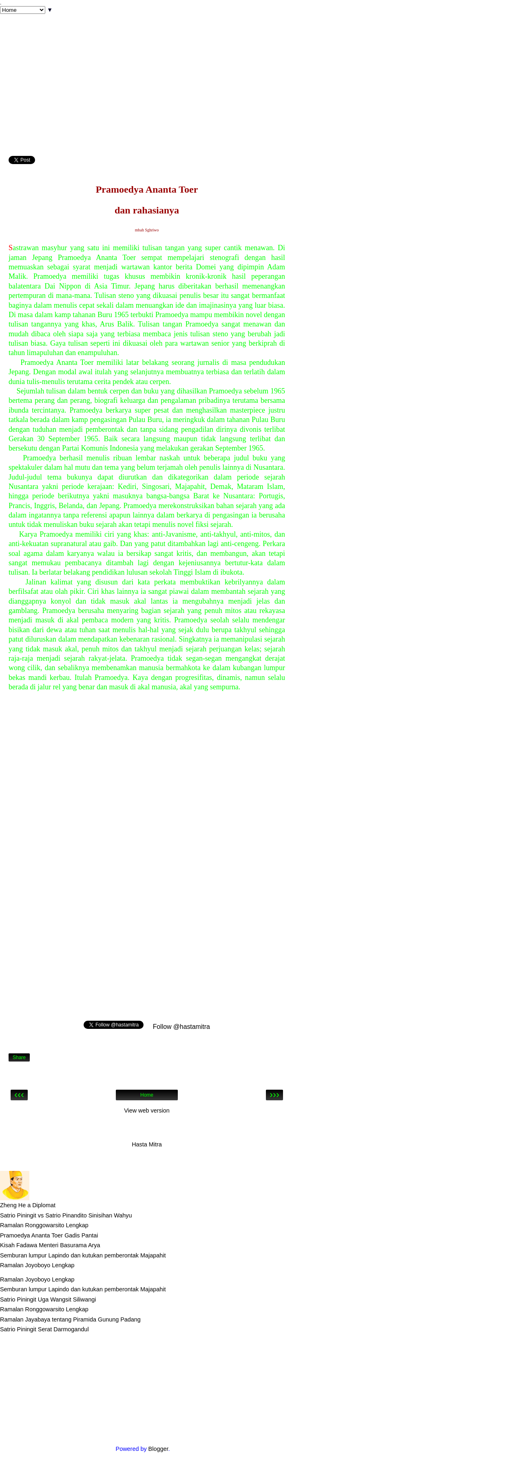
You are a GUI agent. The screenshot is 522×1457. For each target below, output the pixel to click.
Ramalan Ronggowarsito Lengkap (44, 1225)
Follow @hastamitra (180, 1026)
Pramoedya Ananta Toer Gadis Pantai (49, 1235)
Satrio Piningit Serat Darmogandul (44, 1329)
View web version (147, 1110)
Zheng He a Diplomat (27, 1205)
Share (19, 1057)
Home (146, 1095)
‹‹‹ (19, 1095)
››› (274, 1095)
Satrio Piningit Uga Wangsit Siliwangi (48, 1299)
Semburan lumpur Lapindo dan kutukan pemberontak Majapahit (83, 1255)
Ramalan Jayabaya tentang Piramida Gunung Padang (70, 1319)
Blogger (158, 1449)
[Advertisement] (147, 99)
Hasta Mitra (147, 1144)
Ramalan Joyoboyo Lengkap (37, 1265)
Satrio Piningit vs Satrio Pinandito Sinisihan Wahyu (66, 1215)
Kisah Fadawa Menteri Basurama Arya (50, 1245)
